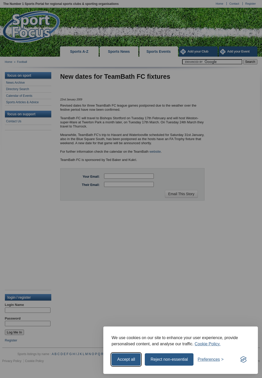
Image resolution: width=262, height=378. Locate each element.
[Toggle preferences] (211, 359)
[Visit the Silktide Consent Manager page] (243, 359)
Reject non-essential (169, 359)
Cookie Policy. (208, 344)
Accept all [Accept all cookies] (126, 359)
